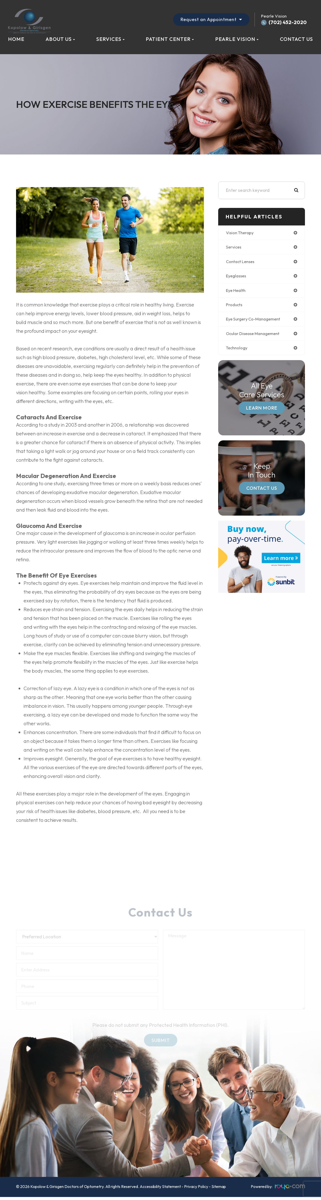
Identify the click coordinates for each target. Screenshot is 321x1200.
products (235, 306)
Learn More (261, 411)
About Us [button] (60, 39)
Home (16, 39)
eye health (237, 292)
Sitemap (218, 1186)
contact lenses (241, 262)
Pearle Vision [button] (237, 39)
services (234, 248)
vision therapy (241, 233)
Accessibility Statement (160, 1186)
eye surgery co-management (255, 321)
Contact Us (296, 39)
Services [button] (110, 39)
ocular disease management (255, 336)
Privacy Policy (196, 1186)
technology (237, 350)
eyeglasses (237, 277)
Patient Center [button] (170, 39)
